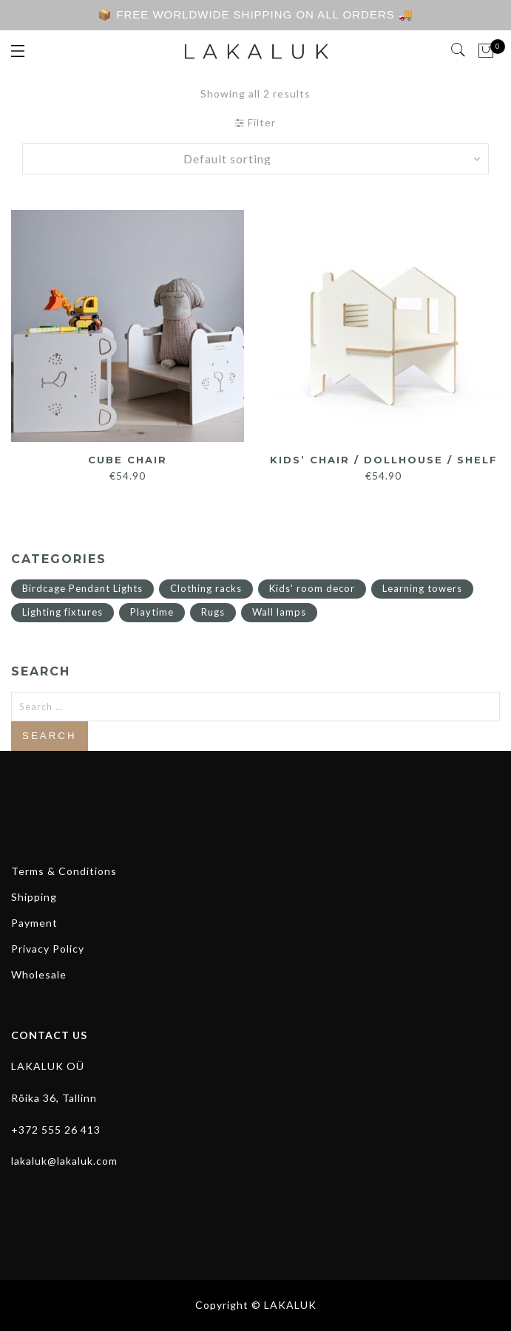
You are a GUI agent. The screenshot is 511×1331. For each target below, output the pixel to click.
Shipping (34, 897)
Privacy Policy (47, 948)
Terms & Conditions (64, 871)
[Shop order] (256, 159)
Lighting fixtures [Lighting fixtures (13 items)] (62, 612)
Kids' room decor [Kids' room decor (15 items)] (312, 588)
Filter (255, 122)
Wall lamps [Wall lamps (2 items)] (279, 612)
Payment (34, 922)
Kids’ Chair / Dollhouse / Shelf (384, 460)
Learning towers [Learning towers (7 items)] (422, 588)
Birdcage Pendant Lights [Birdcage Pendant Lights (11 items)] (82, 588)
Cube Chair (127, 460)
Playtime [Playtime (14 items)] (152, 612)
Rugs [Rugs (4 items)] (213, 612)
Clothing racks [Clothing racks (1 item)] (206, 588)
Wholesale (39, 974)
